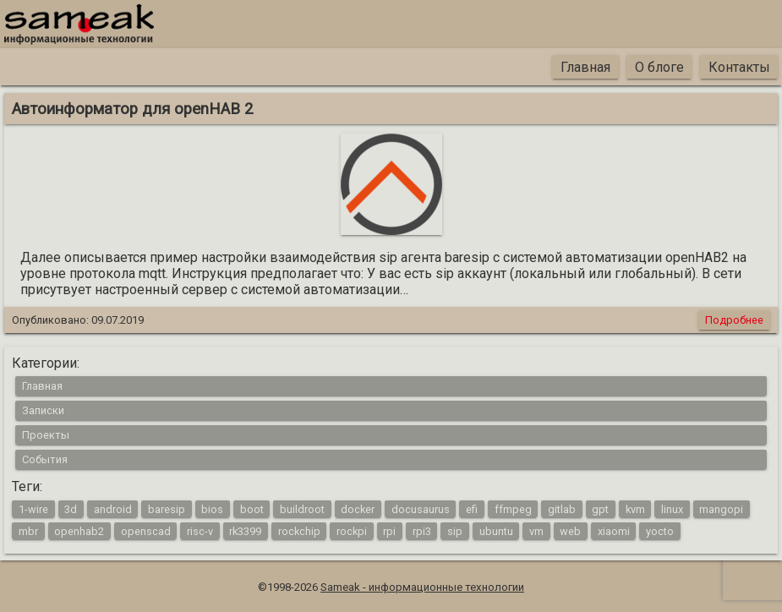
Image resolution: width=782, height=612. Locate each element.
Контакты (739, 67)
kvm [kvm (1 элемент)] (635, 509)
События (45, 459)
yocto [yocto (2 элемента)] (660, 530)
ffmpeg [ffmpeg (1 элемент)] (513, 509)
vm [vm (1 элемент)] (536, 530)
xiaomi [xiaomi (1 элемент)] (614, 530)
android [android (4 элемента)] (113, 509)
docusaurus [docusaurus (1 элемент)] (420, 509)
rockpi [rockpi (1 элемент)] (351, 530)
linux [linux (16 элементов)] (672, 509)
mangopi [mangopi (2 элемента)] (721, 509)
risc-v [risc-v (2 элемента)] (200, 530)
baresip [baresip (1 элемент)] (166, 509)
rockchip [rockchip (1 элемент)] (299, 530)
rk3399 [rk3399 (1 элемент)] (245, 530)
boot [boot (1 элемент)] (252, 509)
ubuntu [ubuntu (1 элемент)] (496, 530)
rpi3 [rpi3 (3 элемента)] (422, 530)
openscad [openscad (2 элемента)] (146, 530)
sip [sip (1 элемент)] (454, 530)
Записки (43, 410)
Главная (585, 67)
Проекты (45, 435)
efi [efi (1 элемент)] (472, 509)
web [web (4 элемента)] (570, 530)
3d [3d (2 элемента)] (70, 509)
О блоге (659, 67)
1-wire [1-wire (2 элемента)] (33, 509)
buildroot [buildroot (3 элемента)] (302, 509)
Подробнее (734, 320)
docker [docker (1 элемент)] (358, 509)
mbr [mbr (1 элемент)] (28, 530)
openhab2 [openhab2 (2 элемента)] (79, 530)
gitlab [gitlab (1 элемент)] (562, 509)
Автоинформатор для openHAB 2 (133, 109)
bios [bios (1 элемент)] (212, 509)
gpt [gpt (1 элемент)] (600, 509)
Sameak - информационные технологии (422, 587)
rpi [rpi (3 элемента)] (389, 530)
